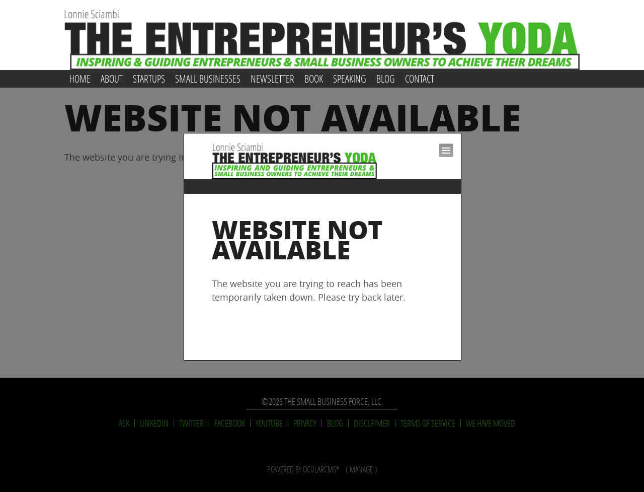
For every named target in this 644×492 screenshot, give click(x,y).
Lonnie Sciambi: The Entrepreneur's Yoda (322, 35)
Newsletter (272, 78)
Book (313, 78)
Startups (149, 78)
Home (80, 78)
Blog (385, 78)
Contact (419, 78)
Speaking (349, 78)
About (112, 78)
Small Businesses (207, 78)
